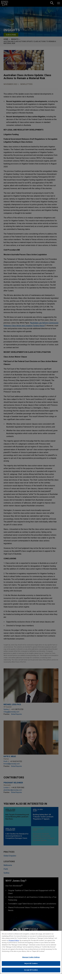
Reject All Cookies (30, 965)
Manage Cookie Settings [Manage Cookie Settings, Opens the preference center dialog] (31, 958)
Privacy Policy (14, 942)
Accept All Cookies (31, 971)
